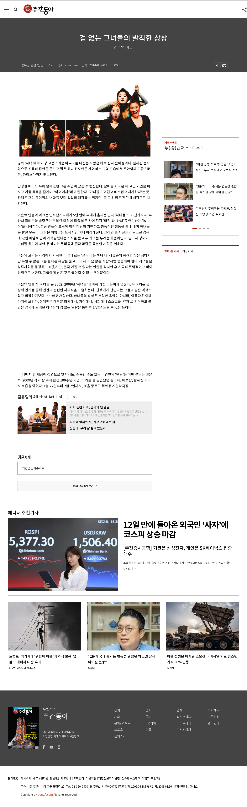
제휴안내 (66, 778)
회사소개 (26, 778)
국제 (148, 717)
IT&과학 (150, 723)
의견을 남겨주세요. (33, 468)
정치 (117, 710)
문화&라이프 (122, 723)
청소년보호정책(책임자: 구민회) (141, 778)
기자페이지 (184, 730)
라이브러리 (184, 723)
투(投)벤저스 (176, 148)
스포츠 (118, 730)
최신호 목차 (184, 717)
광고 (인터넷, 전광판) (46, 778)
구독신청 (213, 717)
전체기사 (120, 736)
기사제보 (213, 710)
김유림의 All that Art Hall (41, 397)
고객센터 (78, 778)
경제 (148, 710)
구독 (72, 397)
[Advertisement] (75, 340)
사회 (117, 717)
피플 (148, 730)
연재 (179, 710)
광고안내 (213, 723)
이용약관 (91, 778)
